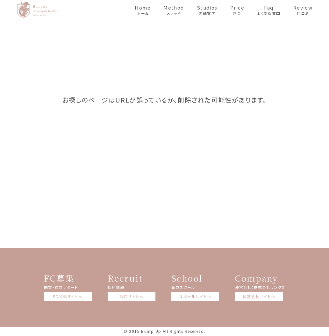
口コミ (303, 10)
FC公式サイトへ (68, 296)
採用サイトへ (131, 296)
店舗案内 (207, 10)
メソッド (173, 10)
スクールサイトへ (195, 296)
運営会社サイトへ (259, 296)
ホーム (143, 10)
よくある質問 (269, 10)
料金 (237, 10)
